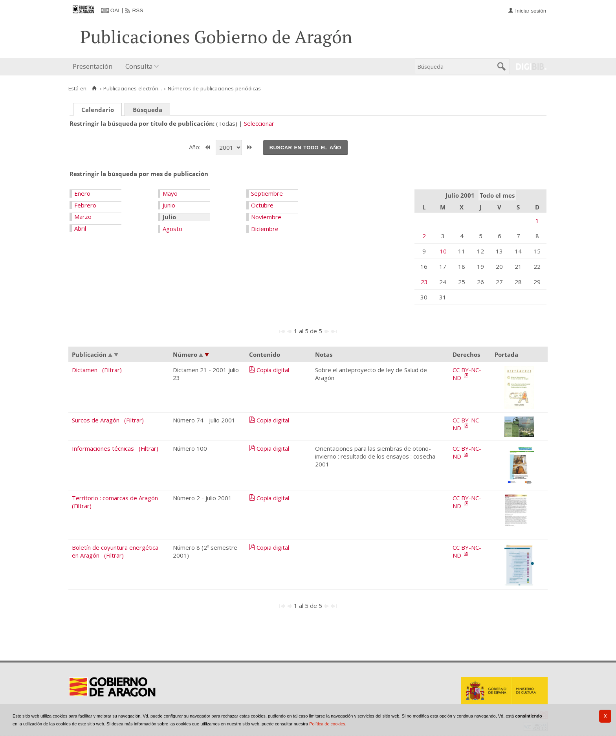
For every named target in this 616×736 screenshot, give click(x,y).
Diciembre (265, 229)
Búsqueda (147, 110)
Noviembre (266, 217)
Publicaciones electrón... (132, 88)
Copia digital (273, 370)
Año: (195, 147)
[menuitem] (94, 66)
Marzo (83, 216)
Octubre (262, 205)
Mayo (170, 193)
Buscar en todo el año (305, 147)
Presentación (92, 66)
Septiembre (267, 193)
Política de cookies (327, 723)
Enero (82, 193)
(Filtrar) (112, 370)
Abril (80, 228)
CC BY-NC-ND (467, 374)
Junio (169, 205)
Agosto (172, 229)
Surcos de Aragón (95, 420)
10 (443, 251)
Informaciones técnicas (103, 448)
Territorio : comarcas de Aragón (115, 498)
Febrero (85, 205)
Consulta (138, 66)
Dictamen (84, 370)
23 (424, 282)
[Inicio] (94, 88)
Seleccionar (259, 123)
